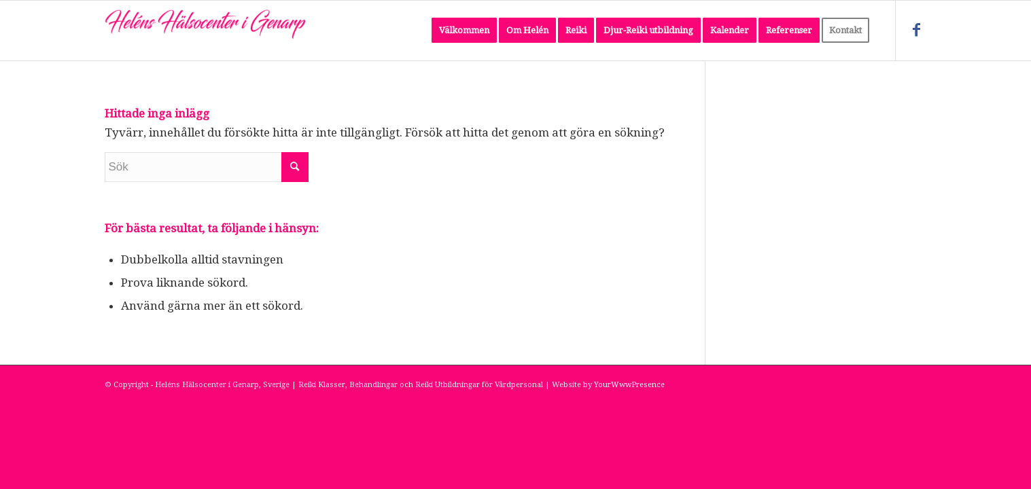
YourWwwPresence (629, 384)
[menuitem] (464, 30)
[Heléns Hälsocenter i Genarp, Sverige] (207, 30)
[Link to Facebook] (917, 30)
